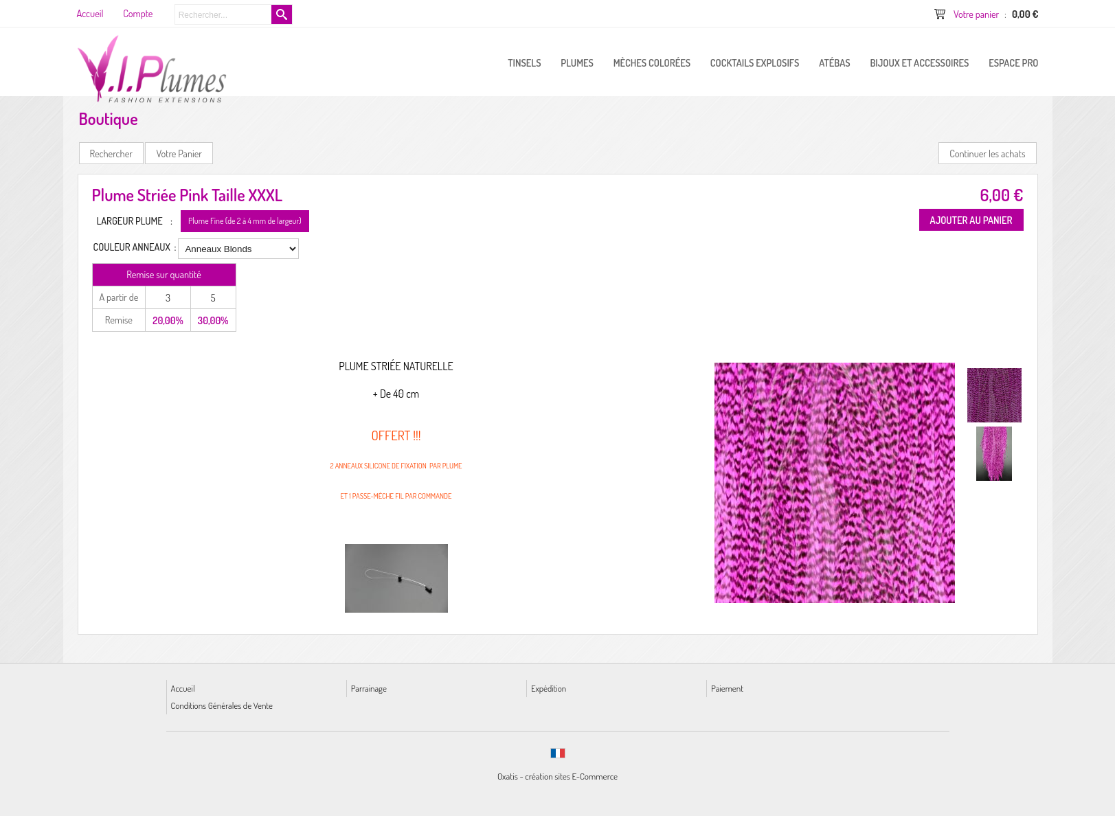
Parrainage (369, 688)
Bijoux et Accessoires (919, 62)
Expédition (548, 688)
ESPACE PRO (1013, 62)
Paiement (727, 688)
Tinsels (524, 62)
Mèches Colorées (651, 62)
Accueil (183, 688)
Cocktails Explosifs (755, 62)
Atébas (834, 62)
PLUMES (577, 62)
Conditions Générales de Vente (222, 705)
